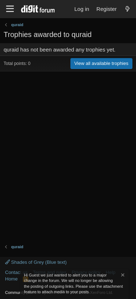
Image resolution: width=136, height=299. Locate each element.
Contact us (16, 272)
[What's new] (127, 9)
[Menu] (9, 9)
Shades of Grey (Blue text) (36, 262)
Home (11, 279)
